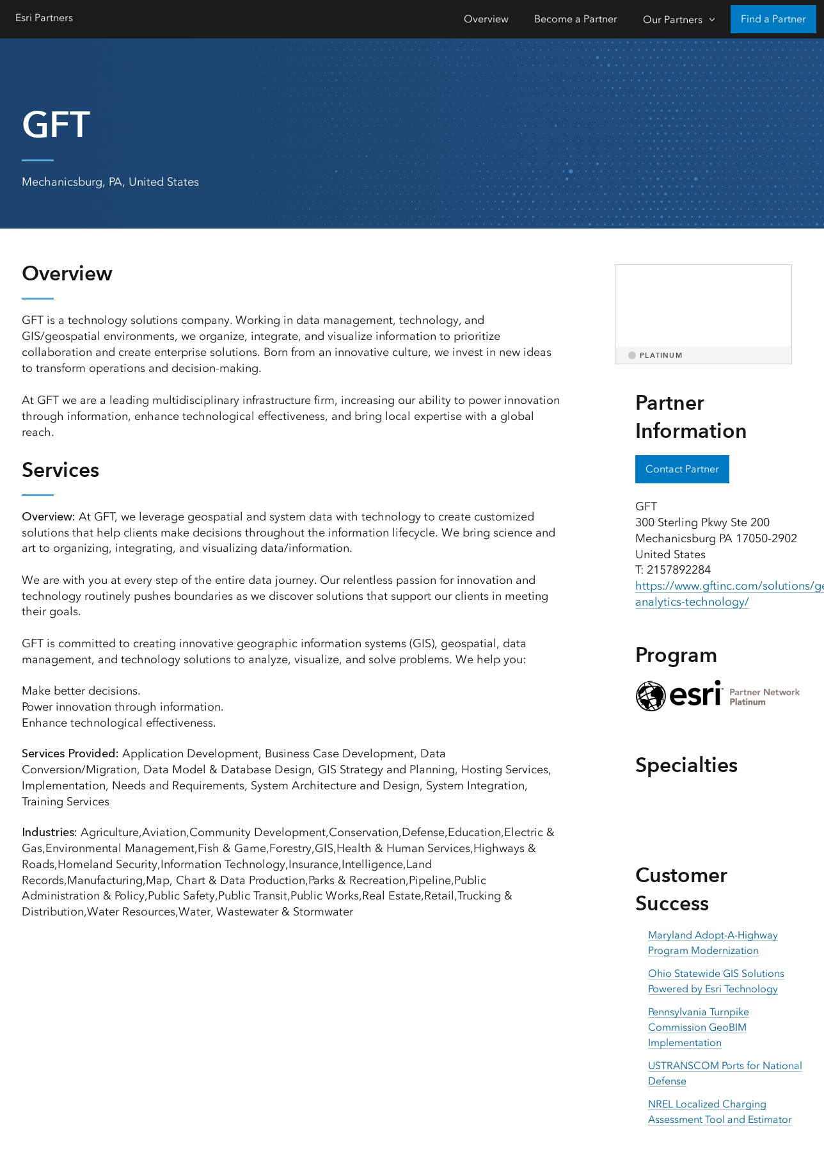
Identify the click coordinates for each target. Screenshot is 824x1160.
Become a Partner (575, 19)
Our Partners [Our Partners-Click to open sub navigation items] (672, 19)
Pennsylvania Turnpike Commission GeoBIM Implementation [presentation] (698, 1027)
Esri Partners (44, 18)
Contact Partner (682, 469)
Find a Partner (773, 19)
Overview (486, 19)
